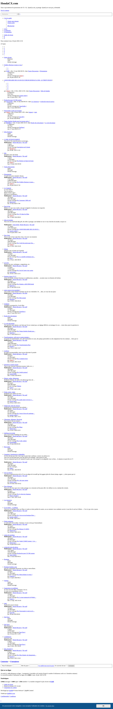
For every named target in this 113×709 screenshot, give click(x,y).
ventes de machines (9, 535)
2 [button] (4, 48)
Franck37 (12, 576)
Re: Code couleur (22, 441)
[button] (4, 54)
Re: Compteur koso (22, 358)
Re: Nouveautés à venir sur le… (26, 611)
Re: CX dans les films (23, 214)
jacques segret (23, 95)
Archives (6, 351)
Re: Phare (19, 427)
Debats (6, 249)
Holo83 (12, 346)
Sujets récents (8, 57)
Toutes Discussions (33, 71)
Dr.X (11, 258)
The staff (24, 142)
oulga (11, 468)
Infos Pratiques (8, 132)
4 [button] (4, 51)
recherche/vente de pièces (47, 101)
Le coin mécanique (50, 123)
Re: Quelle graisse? (22, 372)
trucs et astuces (8, 472)
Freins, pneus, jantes (9, 392)
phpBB (11, 690)
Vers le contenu (5, 10)
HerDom (21, 127)
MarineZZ (12, 202)
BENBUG (9, 123)
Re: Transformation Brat (23, 345)
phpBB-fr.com (11, 693)
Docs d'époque (8, 486)
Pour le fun (7, 206)
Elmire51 (12, 285)
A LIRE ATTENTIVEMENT (12, 139)
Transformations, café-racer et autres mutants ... (17, 337)
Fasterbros (22, 311)
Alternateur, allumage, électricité (13, 419)
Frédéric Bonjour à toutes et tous (13, 65)
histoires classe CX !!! (10, 276)
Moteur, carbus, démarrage (11, 378)
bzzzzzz (12, 656)
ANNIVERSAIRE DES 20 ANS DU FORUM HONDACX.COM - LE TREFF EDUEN (28, 80)
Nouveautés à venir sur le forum (13, 110)
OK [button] (103, 706)
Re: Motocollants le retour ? (24, 574)
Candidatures (7, 637)
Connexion (4, 661)
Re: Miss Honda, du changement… (26, 655)
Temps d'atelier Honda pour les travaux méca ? (17, 121)
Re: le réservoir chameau (24, 494)
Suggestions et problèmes (11, 588)
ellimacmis (12, 428)
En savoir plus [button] (50, 706)
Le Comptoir (7, 188)
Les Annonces (35, 101)
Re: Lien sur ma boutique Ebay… (26, 515)
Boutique (6, 559)
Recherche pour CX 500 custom (13, 100)
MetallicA (12, 148)
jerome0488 (13, 374)
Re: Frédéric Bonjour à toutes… (26, 182)
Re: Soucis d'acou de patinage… (26, 413)
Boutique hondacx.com (10, 567)
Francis (12, 599)
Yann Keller (9, 101)
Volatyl (21, 75)
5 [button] (4, 53)
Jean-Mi (21, 117)
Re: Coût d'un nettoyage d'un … (26, 243)
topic (35, 112)
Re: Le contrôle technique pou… (26, 256)
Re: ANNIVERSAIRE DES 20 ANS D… (28, 229)
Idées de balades (45, 91)
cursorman (12, 272)
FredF (7, 71)
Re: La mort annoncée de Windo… (26, 597)
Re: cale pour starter (22, 480)
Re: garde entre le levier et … (25, 399)
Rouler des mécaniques (37, 123)
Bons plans (7, 447)
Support (31, 112)
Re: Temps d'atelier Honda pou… (26, 331)
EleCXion (7, 617)
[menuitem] (13, 21)
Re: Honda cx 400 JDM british (25, 284)
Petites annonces (8, 521)
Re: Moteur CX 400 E (23, 529)
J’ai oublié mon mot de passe (46, 665)
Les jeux (6, 262)
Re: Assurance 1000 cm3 (24, 200)
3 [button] (4, 50)
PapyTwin (22, 632)
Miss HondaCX (8, 649)
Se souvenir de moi (61, 665)
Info (5, 153)
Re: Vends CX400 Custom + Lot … (27, 541)
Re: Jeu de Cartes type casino (25, 270)
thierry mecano (14, 495)
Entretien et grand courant (11, 364)
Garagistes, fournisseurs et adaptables (14, 454)
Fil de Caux (13, 401)
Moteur (19, 386)
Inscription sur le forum (23, 147)
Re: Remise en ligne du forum (25, 161)
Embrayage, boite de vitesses (12, 405)
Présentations (43, 71)
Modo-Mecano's (17, 142)
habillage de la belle (9, 433)
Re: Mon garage (21, 298)
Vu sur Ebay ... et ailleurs (11, 507)
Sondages (6, 304)
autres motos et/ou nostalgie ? (12, 290)
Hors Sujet (7, 235)
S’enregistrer (14, 661)
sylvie (11, 387)
